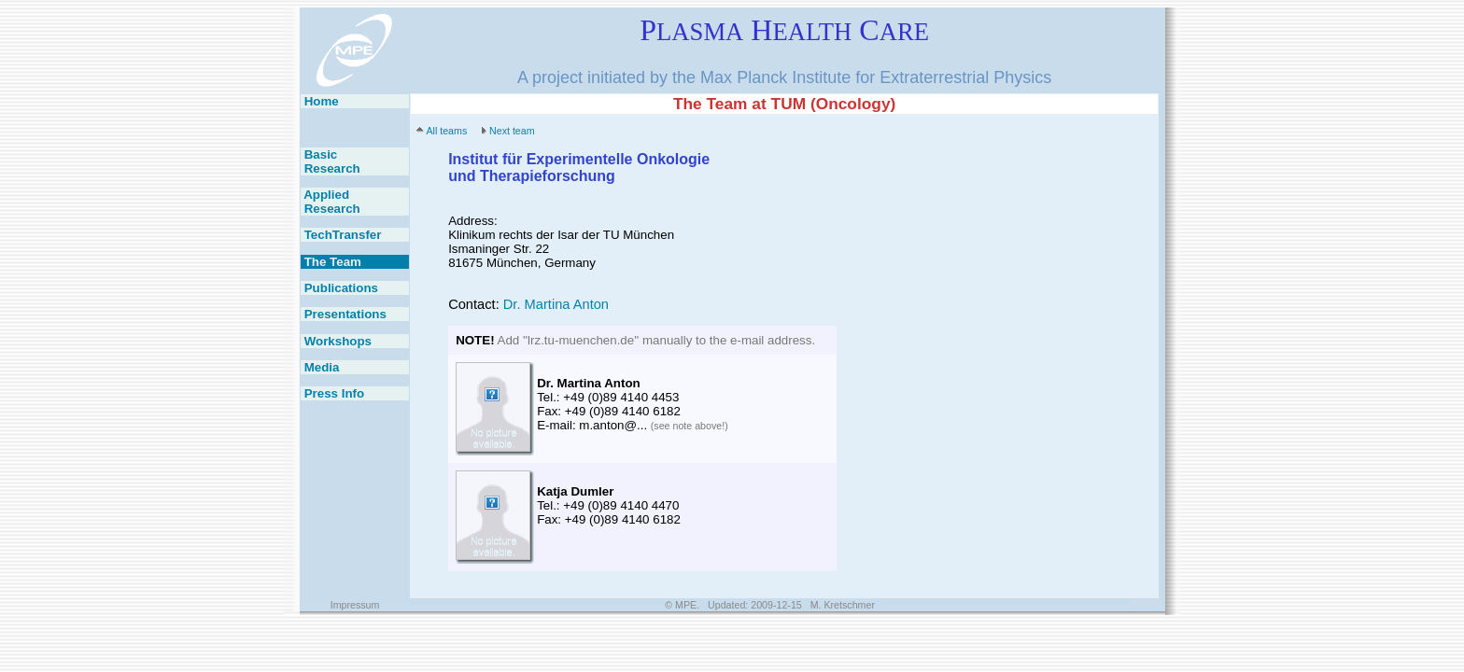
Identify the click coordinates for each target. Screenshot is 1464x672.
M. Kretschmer (842, 604)
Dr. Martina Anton (556, 304)
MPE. (687, 604)
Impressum (355, 604)
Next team (512, 130)
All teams (446, 130)
